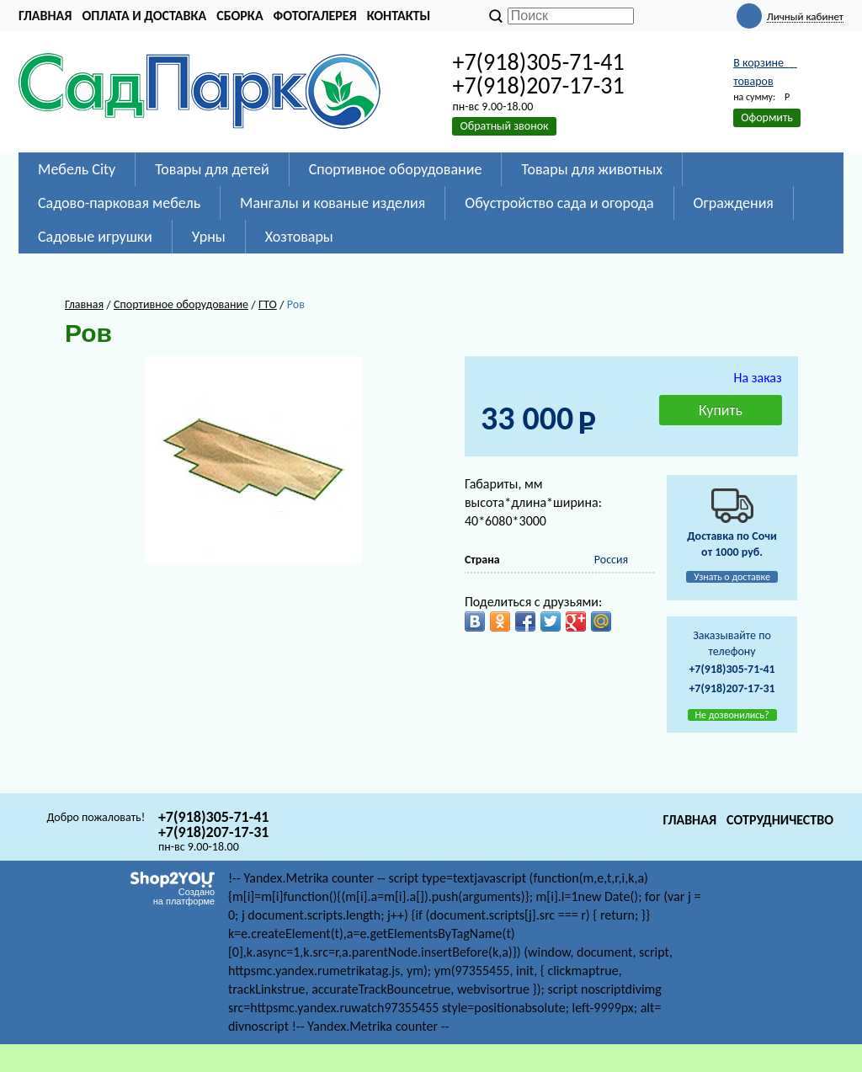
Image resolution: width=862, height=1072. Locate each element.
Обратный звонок (504, 126)
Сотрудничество (779, 820)
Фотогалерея (315, 16)
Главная (45, 16)
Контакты (399, 16)
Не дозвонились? (732, 715)
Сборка (239, 16)
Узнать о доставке (732, 577)
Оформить (767, 117)
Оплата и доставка (144, 16)
